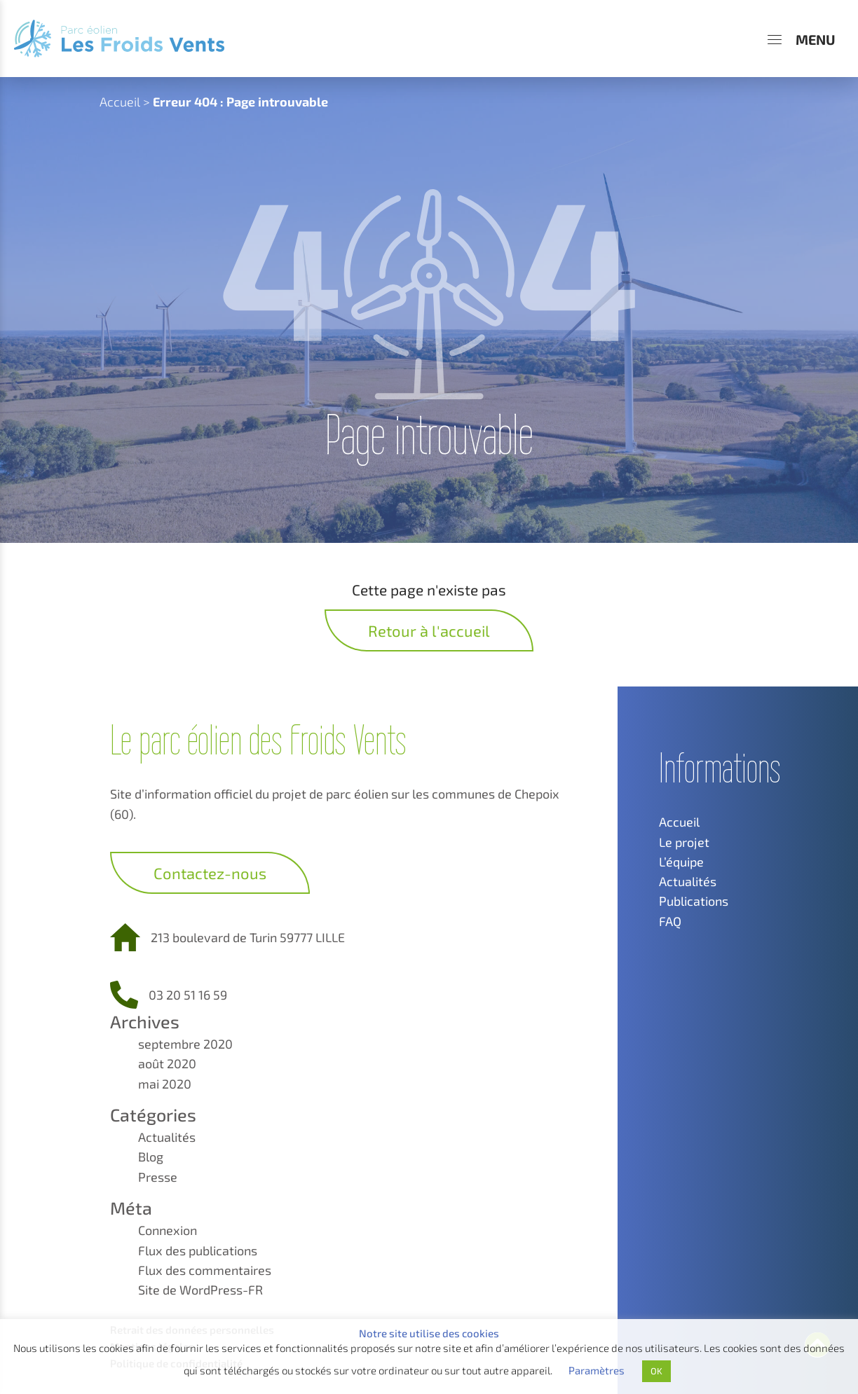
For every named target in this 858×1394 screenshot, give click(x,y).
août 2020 (167, 1063)
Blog (150, 1156)
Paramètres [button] (596, 1370)
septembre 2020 (185, 1043)
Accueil (120, 101)
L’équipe (681, 861)
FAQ (670, 921)
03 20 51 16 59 (188, 994)
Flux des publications (197, 1250)
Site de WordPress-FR (200, 1289)
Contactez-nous (210, 873)
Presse (157, 1177)
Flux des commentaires (204, 1270)
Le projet (684, 842)
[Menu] (801, 39)
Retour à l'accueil (429, 630)
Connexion (167, 1230)
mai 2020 (164, 1083)
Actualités (167, 1137)
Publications (693, 901)
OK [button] (656, 1370)
